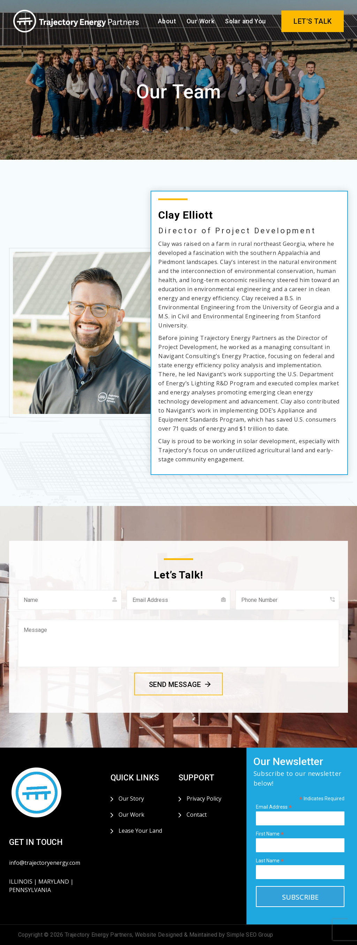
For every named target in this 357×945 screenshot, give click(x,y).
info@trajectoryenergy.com (44, 863)
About (167, 21)
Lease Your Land (140, 830)
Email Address (274, 807)
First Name (270, 834)
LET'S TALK (313, 21)
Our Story (131, 798)
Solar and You (245, 21)
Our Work (200, 21)
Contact (197, 814)
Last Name (270, 860)
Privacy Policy (204, 798)
